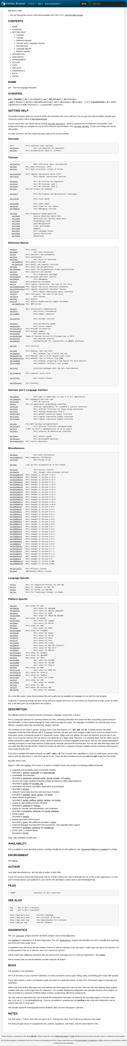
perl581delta (16, 541)
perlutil (14, 368)
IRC (100, 1040)
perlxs (13, 404)
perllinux (14, 643)
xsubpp (67, 778)
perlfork (14, 311)
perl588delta (16, 524)
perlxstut (14, 402)
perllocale (15, 326)
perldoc (13, 465)
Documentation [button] (52, 3)
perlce (13, 618)
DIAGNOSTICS (18, 71)
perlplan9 (14, 665)
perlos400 (14, 663)
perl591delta (16, 517)
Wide (84, 3)
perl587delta (16, 527)
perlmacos (14, 645)
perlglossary (16, 383)
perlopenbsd (15, 655)
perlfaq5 (16, 226)
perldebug (14, 279)
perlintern (15, 426)
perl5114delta (16, 489)
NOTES (15, 76)
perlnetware (15, 653)
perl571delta (16, 551)
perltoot (14, 184)
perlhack (14, 436)
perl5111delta (16, 497)
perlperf (14, 194)
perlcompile (15, 373)
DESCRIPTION (18, 54)
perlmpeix (14, 650)
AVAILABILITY (18, 57)
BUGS (14, 73)
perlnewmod (15, 361)
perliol (13, 429)
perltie (13, 301)
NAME (15, 27)
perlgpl (13, 571)
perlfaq (13, 214)
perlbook (14, 455)
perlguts (14, 409)
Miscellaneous (22, 46)
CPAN (19, 10)
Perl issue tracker (81, 1040)
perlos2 (13, 658)
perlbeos (14, 613)
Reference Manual (23, 40)
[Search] (108, 3)
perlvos (13, 687)
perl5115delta (16, 487)
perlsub (13, 257)
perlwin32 (14, 690)
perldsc (13, 167)
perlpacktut (17, 264)
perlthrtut (15, 319)
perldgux (14, 623)
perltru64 (14, 677)
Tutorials (19, 38)
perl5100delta (16, 504)
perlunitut (15, 339)
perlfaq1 (16, 216)
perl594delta (16, 509)
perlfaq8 (16, 233)
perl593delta (16, 512)
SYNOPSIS (17, 29)
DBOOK (33, 1036)
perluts (13, 680)
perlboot (14, 181)
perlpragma (15, 363)
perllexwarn (15, 277)
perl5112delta (16, 494)
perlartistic (16, 569)
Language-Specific (23, 49)
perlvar (13, 282)
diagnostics (65, 940)
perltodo (14, 460)
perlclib (14, 407)
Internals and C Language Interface (30, 43)
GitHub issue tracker (61, 1036)
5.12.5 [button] (31, 3)
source (14, 10)
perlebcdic (15, 341)
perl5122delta (16, 480)
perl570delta (16, 554)
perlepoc (14, 628)
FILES (14, 65)
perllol (13, 169)
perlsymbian (15, 675)
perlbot (13, 189)
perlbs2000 (15, 616)
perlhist (14, 470)
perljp (13, 587)
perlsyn (13, 249)
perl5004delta (16, 564)
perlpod (13, 267)
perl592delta (16, 514)
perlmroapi (15, 414)
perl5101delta (16, 502)
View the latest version (74, 15)
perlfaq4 (16, 224)
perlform (14, 297)
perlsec (13, 346)
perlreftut (15, 164)
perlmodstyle (16, 356)
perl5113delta (16, 492)
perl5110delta (16, 499)
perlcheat (14, 204)
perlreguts (15, 419)
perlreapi (14, 416)
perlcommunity (16, 457)
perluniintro (16, 329)
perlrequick (15, 174)
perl (9, 10)
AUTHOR (16, 62)
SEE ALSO (16, 68)
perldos (13, 626)
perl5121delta (16, 482)
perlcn (13, 585)
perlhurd (14, 638)
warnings (20, 936)
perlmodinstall (17, 358)
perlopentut (17, 262)
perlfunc (14, 259)
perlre (13, 284)
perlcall (14, 412)
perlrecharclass (17, 289)
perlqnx (13, 668)
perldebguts (15, 399)
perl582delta (16, 539)
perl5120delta (16, 484)
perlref (13, 294)
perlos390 (14, 660)
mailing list (93, 1040)
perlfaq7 (16, 231)
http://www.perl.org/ (39, 119)
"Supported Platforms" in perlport (94, 849)
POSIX (25, 833)
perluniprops (16, 336)
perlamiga (14, 608)
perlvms (13, 685)
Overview (20, 35)
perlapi (13, 424)
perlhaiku (14, 633)
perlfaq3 (16, 221)
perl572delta (16, 549)
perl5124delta (16, 475)
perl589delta (16, 522)
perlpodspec (15, 269)
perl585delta (16, 532)
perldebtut (15, 209)
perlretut (14, 176)
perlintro (14, 148)
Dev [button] (40, 3)
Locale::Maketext (52, 811)
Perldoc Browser (14, 4)
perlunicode (15, 331)
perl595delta (16, 507)
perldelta (14, 472)
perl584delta (16, 534)
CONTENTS (15, 21)
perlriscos (15, 670)
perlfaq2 (16, 219)
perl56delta (15, 559)
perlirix (14, 640)
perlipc (13, 309)
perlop (13, 254)
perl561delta (16, 556)
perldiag (14, 274)
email (72, 1036)
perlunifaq (15, 334)
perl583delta (16, 536)
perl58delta (15, 544)
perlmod (13, 351)
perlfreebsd (15, 630)
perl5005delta (16, 561)
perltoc (13, 150)
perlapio (14, 431)
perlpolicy (15, 439)
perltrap (14, 206)
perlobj (13, 299)
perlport (14, 324)
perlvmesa (14, 682)
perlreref (14, 292)
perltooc (14, 186)
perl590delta (16, 519)
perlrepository (17, 441)
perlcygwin (15, 621)
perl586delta (16, 529)
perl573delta (16, 546)
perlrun (13, 272)
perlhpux (14, 635)
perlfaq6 (16, 228)
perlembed (14, 397)
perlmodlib (15, 353)
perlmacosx (15, 648)
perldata (14, 252)
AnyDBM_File (37, 784)
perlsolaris (15, 672)
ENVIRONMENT (19, 60)
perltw (13, 592)
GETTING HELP (19, 32)
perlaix (13, 606)
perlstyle (14, 199)
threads (37, 806)
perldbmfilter (18, 304)
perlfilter (15, 378)
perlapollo (15, 611)
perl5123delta (16, 477)
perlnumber (15, 314)
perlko (13, 590)
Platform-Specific (23, 51)
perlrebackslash (17, 287)
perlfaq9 (16, 236)
